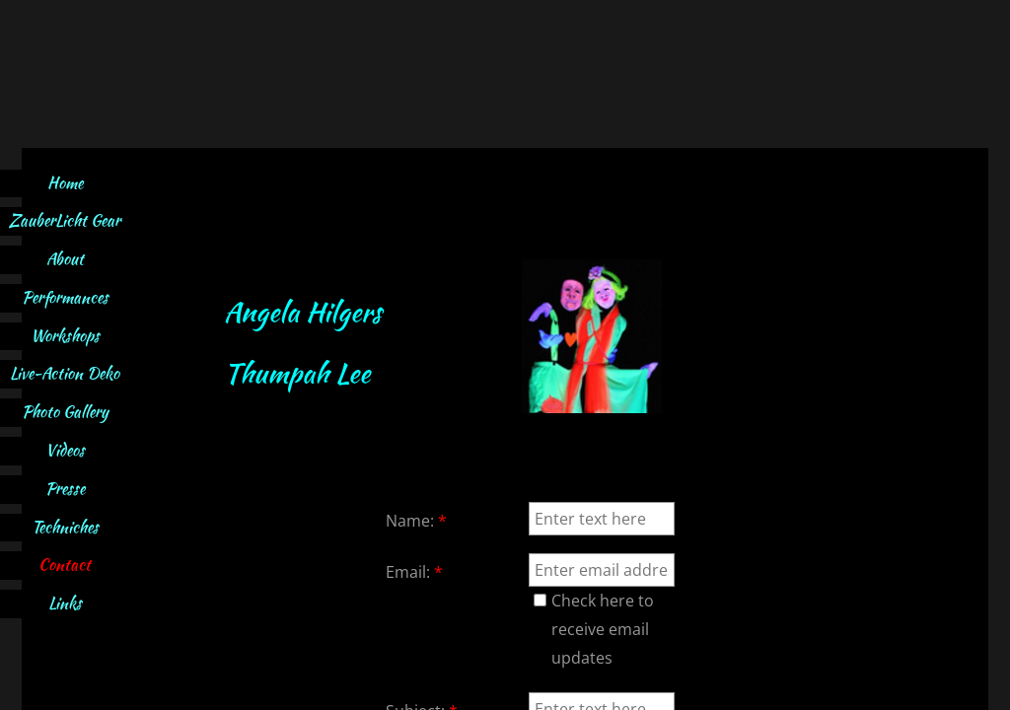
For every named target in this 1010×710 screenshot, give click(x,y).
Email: (414, 572)
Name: (416, 521)
